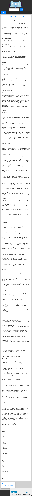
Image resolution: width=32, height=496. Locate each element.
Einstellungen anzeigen (27, 492)
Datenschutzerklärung (24, 494)
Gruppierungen (5, 17)
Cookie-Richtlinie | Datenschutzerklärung (16, 494)
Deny (20, 492)
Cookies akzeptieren (14, 492)
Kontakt (4, 486)
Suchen (21, 9)
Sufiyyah (9, 17)
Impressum (28, 494)
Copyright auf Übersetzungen (8, 485)
